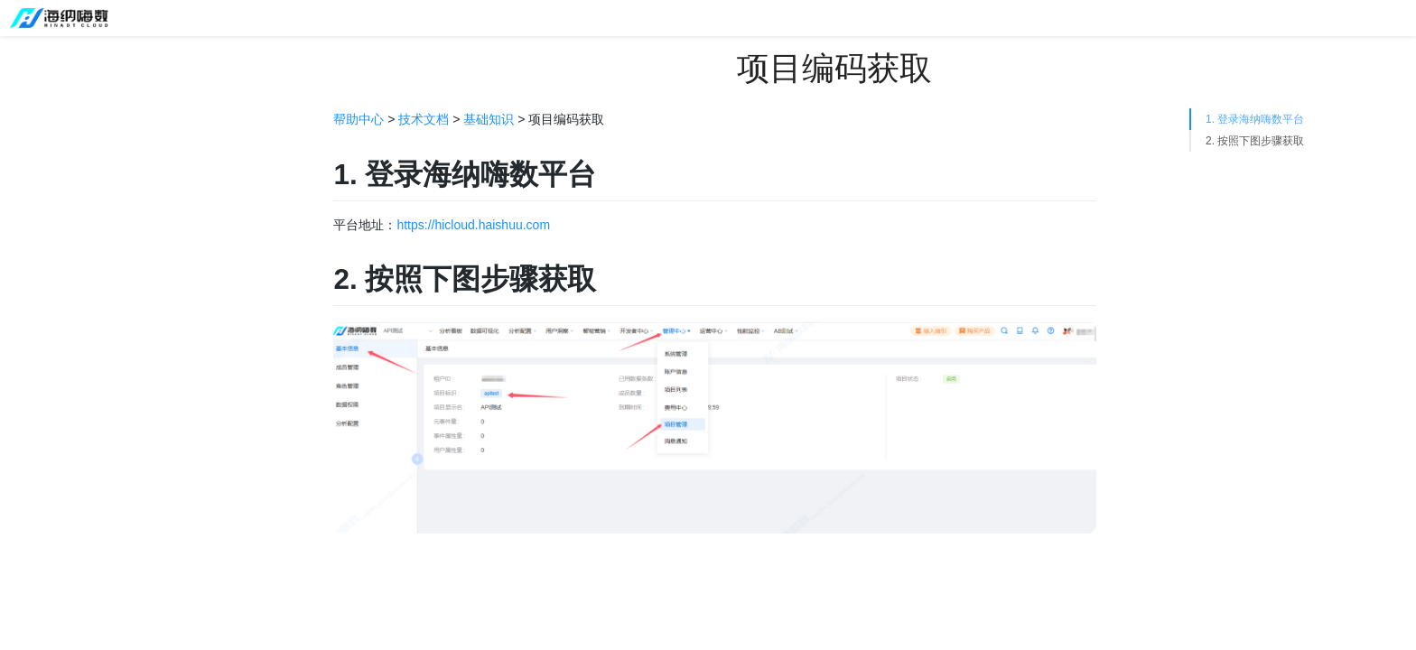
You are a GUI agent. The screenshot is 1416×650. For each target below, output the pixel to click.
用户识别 (84, 405)
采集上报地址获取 (109, 486)
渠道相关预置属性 (109, 459)
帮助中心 (358, 119)
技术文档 (48, 297)
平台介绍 (48, 134)
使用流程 (48, 216)
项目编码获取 (97, 568)
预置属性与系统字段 (115, 432)
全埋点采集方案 (103, 513)
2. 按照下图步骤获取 (1255, 141)
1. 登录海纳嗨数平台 (1255, 119)
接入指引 (48, 161)
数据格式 (84, 378)
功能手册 (48, 243)
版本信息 (48, 188)
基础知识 (66, 324)
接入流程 (84, 351)
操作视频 (48, 270)
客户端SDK (73, 622)
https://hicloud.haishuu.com (473, 225)
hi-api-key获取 (99, 541)
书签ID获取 (90, 595)
